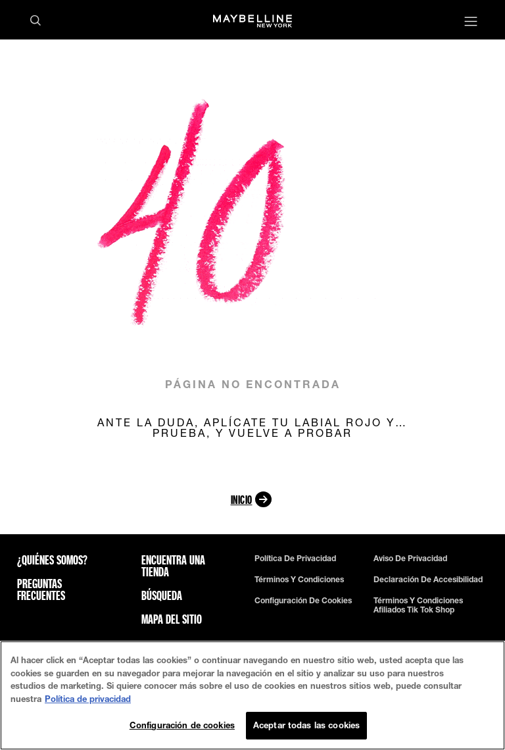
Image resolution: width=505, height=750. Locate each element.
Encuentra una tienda (173, 566)
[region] (252, 695)
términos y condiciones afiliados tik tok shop (418, 605)
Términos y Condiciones (299, 579)
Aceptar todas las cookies (306, 725)
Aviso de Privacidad (410, 558)
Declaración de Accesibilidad (428, 579)
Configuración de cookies (303, 600)
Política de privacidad (295, 558)
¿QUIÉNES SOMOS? (52, 560)
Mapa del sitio (171, 619)
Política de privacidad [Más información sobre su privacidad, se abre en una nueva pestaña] (88, 698)
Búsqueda (161, 595)
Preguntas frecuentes (41, 589)
